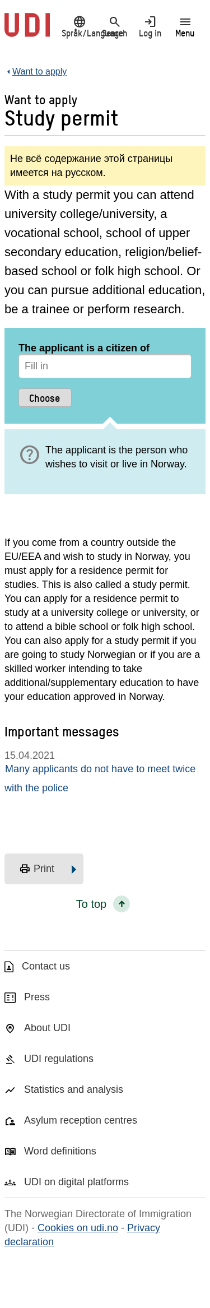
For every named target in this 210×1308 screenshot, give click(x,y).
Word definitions (60, 1151)
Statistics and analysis (73, 1089)
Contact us (46, 966)
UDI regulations (59, 1058)
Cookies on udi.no (78, 1227)
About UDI (47, 1027)
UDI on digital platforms (76, 1182)
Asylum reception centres (80, 1120)
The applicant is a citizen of (84, 348)
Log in (149, 26)
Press (37, 997)
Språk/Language (79, 26)
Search (114, 26)
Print (36, 869)
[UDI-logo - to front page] (27, 30)
